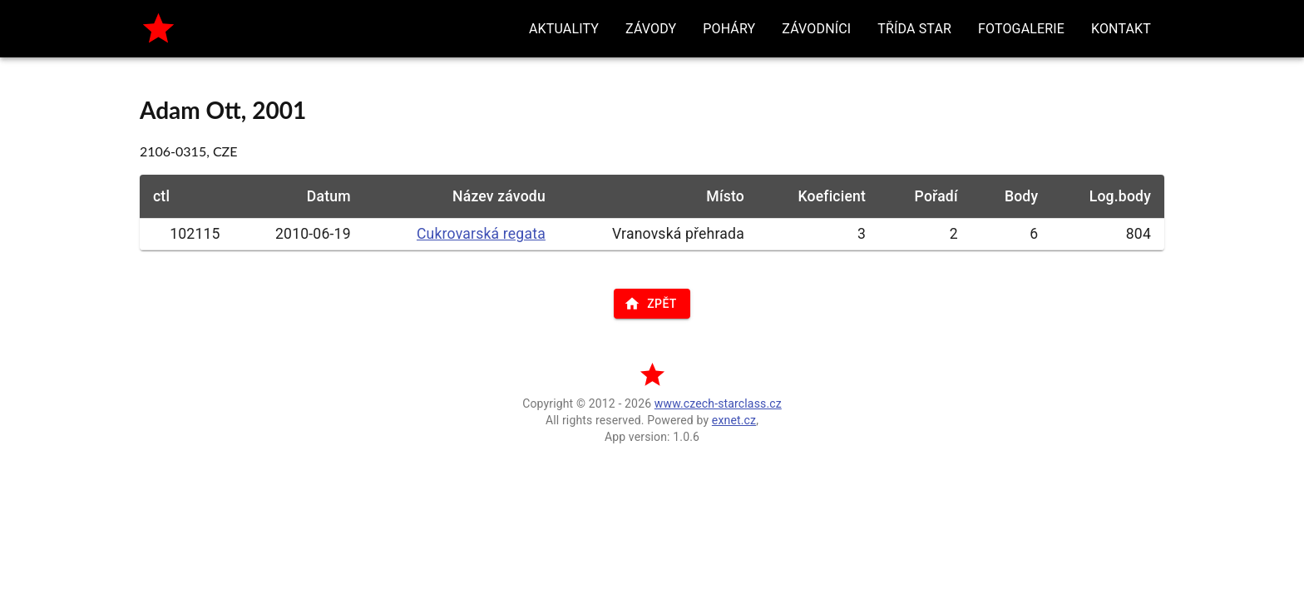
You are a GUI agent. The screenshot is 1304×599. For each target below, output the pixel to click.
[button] (564, 29)
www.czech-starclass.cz (718, 403)
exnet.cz (734, 420)
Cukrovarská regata (481, 233)
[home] (158, 28)
